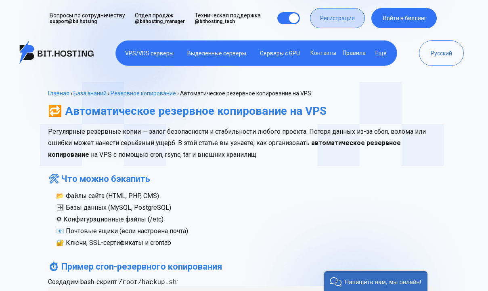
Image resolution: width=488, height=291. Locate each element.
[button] (375, 281)
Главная (58, 93)
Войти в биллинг (405, 18)
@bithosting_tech (215, 21)
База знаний (90, 93)
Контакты (323, 53)
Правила (354, 53)
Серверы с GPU (280, 53)
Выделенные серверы (216, 53)
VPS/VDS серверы (149, 53)
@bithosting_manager (160, 21)
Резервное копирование (143, 93)
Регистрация (337, 18)
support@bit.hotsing (73, 21)
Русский (441, 53)
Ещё (381, 53)
